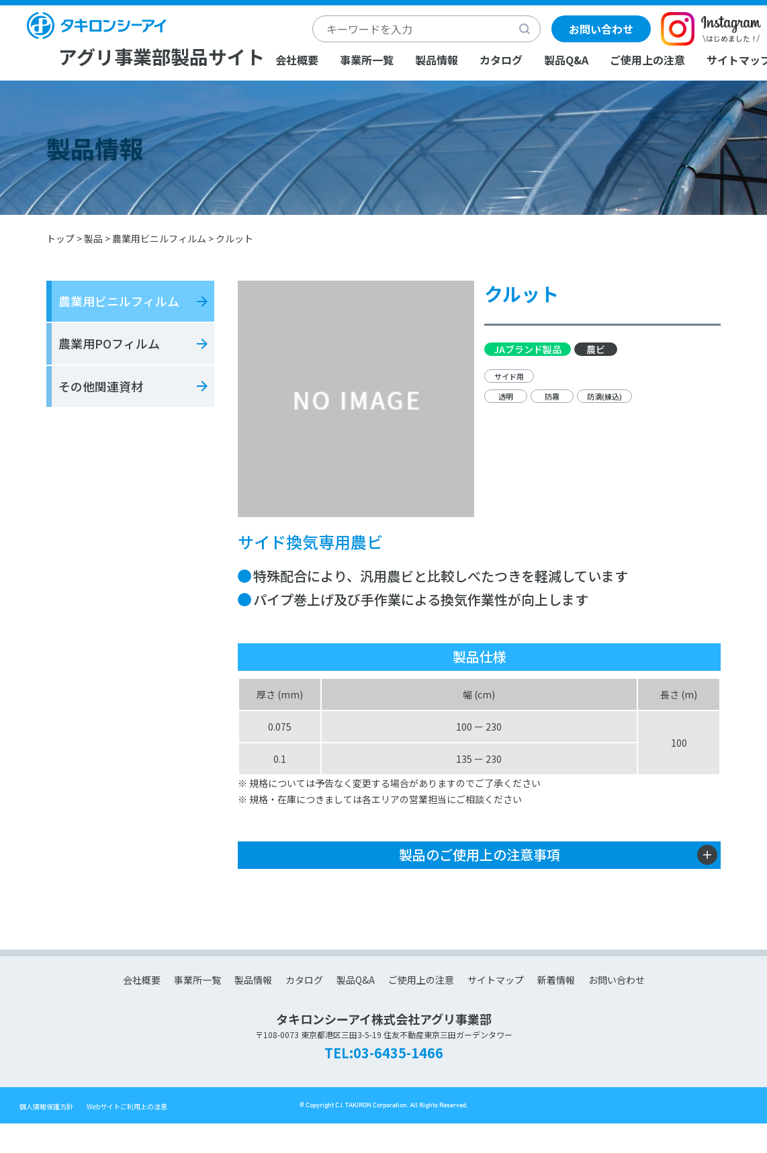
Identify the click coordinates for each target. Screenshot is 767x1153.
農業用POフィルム (109, 343)
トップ (60, 238)
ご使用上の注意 (647, 60)
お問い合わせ (601, 29)
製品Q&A (566, 60)
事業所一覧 (367, 60)
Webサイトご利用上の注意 (127, 1106)
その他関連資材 (100, 386)
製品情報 (436, 60)
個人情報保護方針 (46, 1106)
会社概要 (296, 60)
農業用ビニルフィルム (159, 238)
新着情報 (556, 979)
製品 (93, 238)
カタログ (501, 60)
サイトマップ (495, 979)
